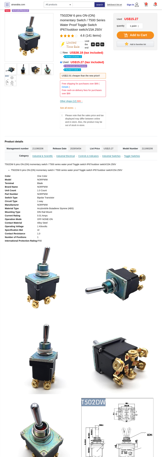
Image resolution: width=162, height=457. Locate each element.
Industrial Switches (111, 156)
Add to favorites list (135, 43)
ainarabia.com (18, 4)
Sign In (130, 4)
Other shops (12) (71, 101)
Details (65, 87)
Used (84, 66)
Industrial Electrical (65, 156)
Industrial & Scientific (42, 156)
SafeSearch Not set (114, 4)
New (83, 54)
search (99, 4)
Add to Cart (135, 35)
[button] (155, 4)
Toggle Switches (132, 156)
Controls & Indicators (88, 156)
